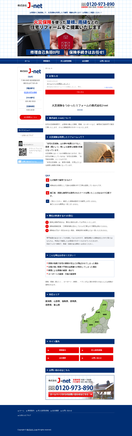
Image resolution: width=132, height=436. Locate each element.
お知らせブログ (27, 135)
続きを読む (109, 87)
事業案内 (46, 61)
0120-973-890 (30, 92)
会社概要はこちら (30, 117)
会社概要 (85, 61)
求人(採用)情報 (66, 61)
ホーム (27, 61)
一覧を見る (80, 92)
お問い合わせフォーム (29, 161)
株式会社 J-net (32, 430)
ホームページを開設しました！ (58, 84)
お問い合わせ (105, 61)
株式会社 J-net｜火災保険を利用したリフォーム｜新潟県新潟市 (30, 5)
